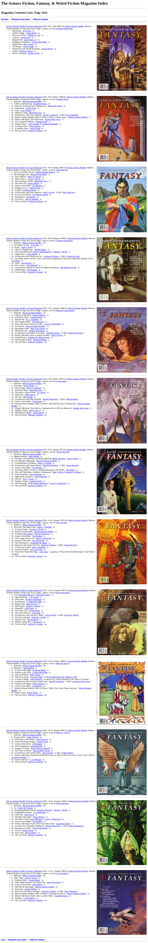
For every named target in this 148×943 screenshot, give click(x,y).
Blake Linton (35, 675)
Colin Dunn (29, 608)
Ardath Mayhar (36, 317)
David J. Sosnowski (44, 538)
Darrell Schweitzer (50, 399)
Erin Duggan (32, 270)
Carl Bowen (37, 622)
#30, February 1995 (61, 677)
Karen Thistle (32, 693)
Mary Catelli (28, 44)
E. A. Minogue (35, 760)
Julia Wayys (29, 815)
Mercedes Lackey (43, 595)
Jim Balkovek (61, 170)
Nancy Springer (70, 891)
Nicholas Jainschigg (64, 28)
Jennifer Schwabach (37, 331)
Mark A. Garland (44, 463)
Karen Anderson (39, 315)
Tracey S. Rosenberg (52, 324)
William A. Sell (34, 35)
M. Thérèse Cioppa (40, 195)
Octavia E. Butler (71, 615)
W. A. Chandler (32, 319)
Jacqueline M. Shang (38, 543)
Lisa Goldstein (72, 115)
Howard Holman (40, 340)
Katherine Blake (39, 670)
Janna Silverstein (53, 882)
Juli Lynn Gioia (36, 549)
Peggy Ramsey (39, 817)
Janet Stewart (31, 604)
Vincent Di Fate (62, 452)
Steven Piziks (30, 108)
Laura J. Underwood (58, 483)
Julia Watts (43, 552)
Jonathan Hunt (62, 99)
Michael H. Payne (55, 106)
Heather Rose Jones (52, 119)
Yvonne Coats (42, 742)
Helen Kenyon (42, 739)
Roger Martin (33, 183)
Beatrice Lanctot (26, 51)
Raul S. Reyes (48, 192)
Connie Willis (66, 753)
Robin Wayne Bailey (39, 174)
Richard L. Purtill (39, 617)
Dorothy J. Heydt (60, 252)
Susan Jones (25, 37)
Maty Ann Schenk (38, 328)
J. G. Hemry (34, 597)
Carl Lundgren (62, 873)
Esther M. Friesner (75, 333)
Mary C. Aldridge (45, 527)
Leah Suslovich (35, 481)
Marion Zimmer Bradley (74, 26)
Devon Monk (28, 46)
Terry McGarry (38, 322)
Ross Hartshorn (36, 474)
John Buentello (36, 679)
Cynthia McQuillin (39, 42)
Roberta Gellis (34, 53)
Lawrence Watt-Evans (81, 681)
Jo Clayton (26, 31)
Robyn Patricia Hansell (40, 748)
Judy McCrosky (38, 540)
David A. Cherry (62, 733)
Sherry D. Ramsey (34, 388)
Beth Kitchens (38, 684)
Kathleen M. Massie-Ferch (38, 337)
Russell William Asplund (47, 461)
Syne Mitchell (32, 265)
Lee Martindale (39, 812)
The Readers (37, 186)
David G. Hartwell (50, 115)
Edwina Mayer (47, 49)
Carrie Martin (31, 254)
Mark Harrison (62, 803)
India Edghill (33, 456)
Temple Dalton (40, 250)
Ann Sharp (15, 261)
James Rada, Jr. (30, 40)
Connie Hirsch (34, 188)
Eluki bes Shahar (29, 190)
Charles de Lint (73, 256)
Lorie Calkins (26, 110)
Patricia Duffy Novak (41, 751)
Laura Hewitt (26, 263)
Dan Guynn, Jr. (35, 410)
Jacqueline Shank (63, 824)
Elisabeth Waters (40, 104)
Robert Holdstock (76, 826)
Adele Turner (30, 395)
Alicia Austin (61, 523)
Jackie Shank (31, 33)
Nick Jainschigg (62, 593)
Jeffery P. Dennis (34, 177)
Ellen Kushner (71, 399)
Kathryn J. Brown (33, 606)
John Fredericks (40, 477)
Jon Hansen (30, 197)
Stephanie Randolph (50, 124)
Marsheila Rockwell (68, 268)
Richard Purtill (41, 122)
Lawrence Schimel (51, 256)
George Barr (61, 381)
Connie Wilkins (30, 889)
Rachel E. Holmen (35, 131)
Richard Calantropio (33, 599)
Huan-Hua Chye (35, 113)
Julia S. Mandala (31, 199)
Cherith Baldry (34, 880)
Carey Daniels (33, 124)
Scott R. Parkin (36, 677)
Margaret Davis (62, 663)
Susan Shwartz (72, 465)
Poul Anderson (68, 192)
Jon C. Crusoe (28, 479)
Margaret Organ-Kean (65, 310)
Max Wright (28, 397)
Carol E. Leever (34, 179)
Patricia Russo (35, 126)
